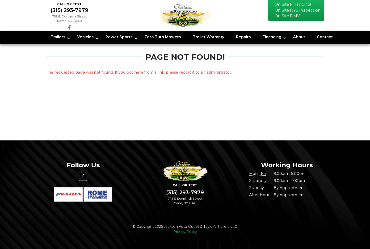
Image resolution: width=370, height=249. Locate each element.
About (299, 37)
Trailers (57, 37)
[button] (83, 176)
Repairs (243, 37)
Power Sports (119, 37)
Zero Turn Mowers (162, 37)
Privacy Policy (185, 232)
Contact (325, 37)
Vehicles (85, 37)
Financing (272, 37)
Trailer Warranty (208, 37)
